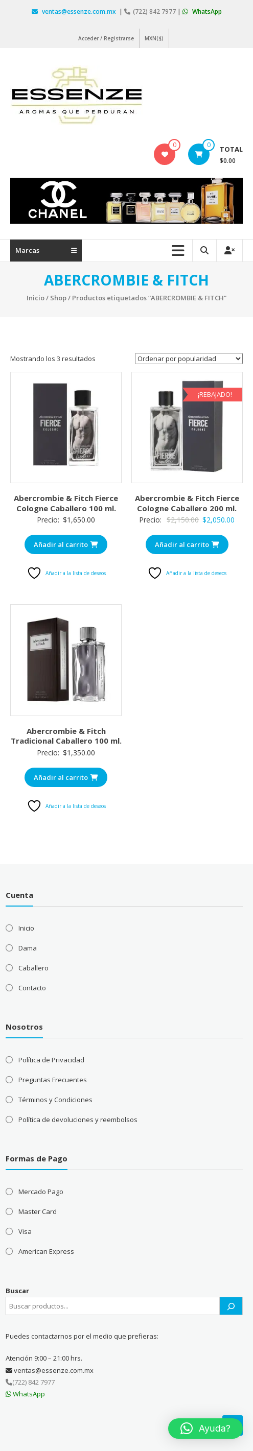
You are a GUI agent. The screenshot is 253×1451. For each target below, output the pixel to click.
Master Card (37, 1211)
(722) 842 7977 (150, 11)
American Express (46, 1251)
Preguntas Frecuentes (52, 1079)
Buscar (17, 1290)
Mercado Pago (40, 1191)
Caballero (33, 967)
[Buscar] (231, 1306)
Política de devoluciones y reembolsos (77, 1119)
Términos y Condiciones (55, 1099)
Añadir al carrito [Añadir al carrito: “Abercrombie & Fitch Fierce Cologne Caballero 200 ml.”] (187, 544)
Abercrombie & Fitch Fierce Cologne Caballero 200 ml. (187, 503)
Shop (58, 297)
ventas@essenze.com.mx (75, 11)
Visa (25, 1231)
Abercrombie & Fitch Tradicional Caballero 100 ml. (66, 736)
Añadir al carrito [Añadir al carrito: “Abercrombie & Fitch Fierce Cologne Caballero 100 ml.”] (66, 544)
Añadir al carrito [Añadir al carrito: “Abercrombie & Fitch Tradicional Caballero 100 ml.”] (66, 777)
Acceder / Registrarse (106, 38)
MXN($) (154, 38)
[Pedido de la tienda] (189, 358)
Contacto (32, 987)
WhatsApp (202, 11)
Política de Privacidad (51, 1059)
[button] (205, 1428)
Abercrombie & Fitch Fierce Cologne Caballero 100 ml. (66, 503)
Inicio (35, 297)
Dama (27, 948)
